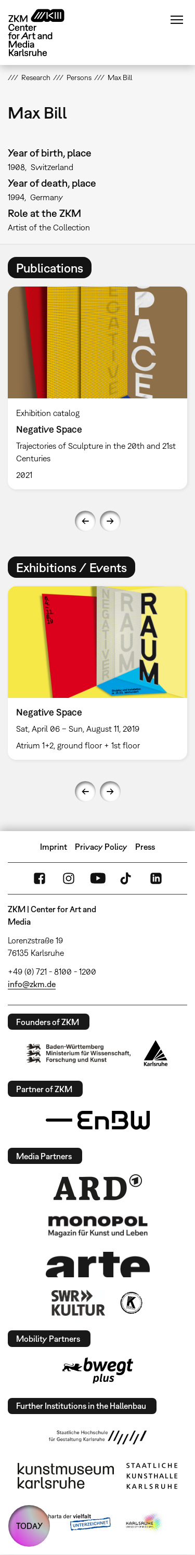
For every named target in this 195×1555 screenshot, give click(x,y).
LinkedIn (156, 878)
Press (145, 846)
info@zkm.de (32, 984)
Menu (176, 19)
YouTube (97, 878)
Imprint (53, 846)
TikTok (126, 878)
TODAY (29, 1526)
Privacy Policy (101, 846)
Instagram (68, 878)
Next (110, 521)
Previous (85, 521)
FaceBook (39, 878)
